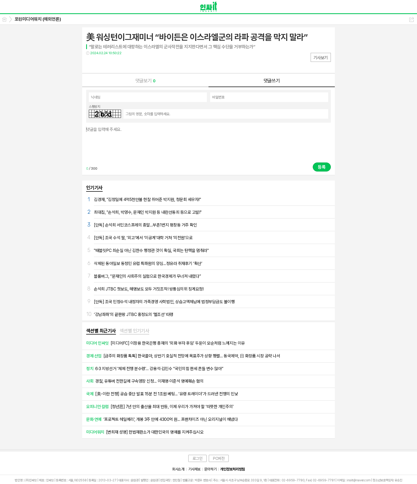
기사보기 (321, 57)
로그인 (198, 458)
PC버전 (218, 458)
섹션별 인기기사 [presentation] (134, 330)
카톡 (112, 63)
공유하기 (411, 19)
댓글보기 (145, 80)
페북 (90, 63)
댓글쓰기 (272, 80)
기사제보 (194, 469)
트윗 (101, 63)
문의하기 (210, 469)
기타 (122, 63)
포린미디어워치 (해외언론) (38, 19)
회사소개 (178, 469)
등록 (322, 167)
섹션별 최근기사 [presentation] (101, 330)
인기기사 (94, 187)
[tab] (101, 331)
